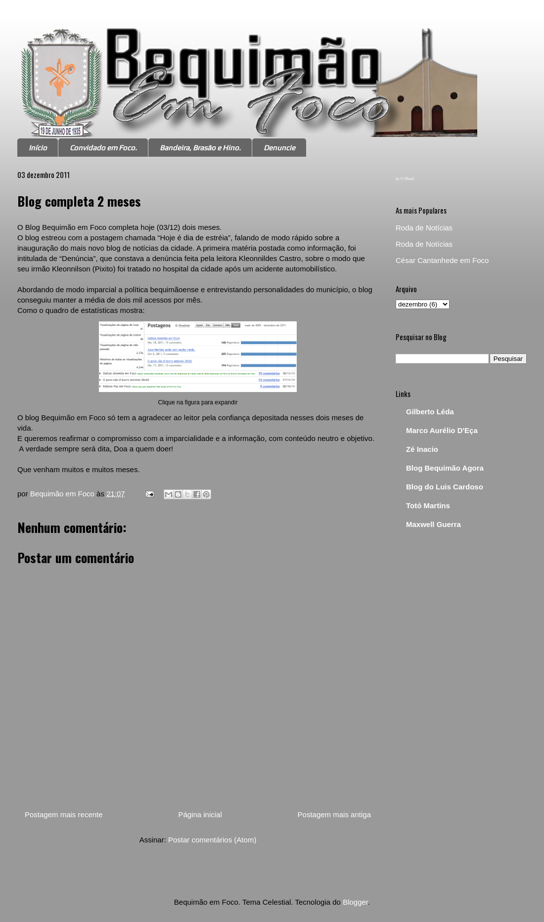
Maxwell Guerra (433, 524)
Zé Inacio (422, 449)
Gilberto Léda (430, 411)
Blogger (355, 902)
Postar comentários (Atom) (212, 839)
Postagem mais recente (64, 814)
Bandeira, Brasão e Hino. (200, 147)
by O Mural (405, 178)
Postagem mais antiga (334, 814)
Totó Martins (428, 505)
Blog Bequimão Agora (445, 468)
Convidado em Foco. (103, 147)
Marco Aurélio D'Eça (442, 430)
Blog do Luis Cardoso (444, 487)
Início (38, 147)
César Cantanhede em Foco (442, 260)
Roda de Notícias (424, 227)
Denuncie (279, 147)
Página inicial (200, 814)
